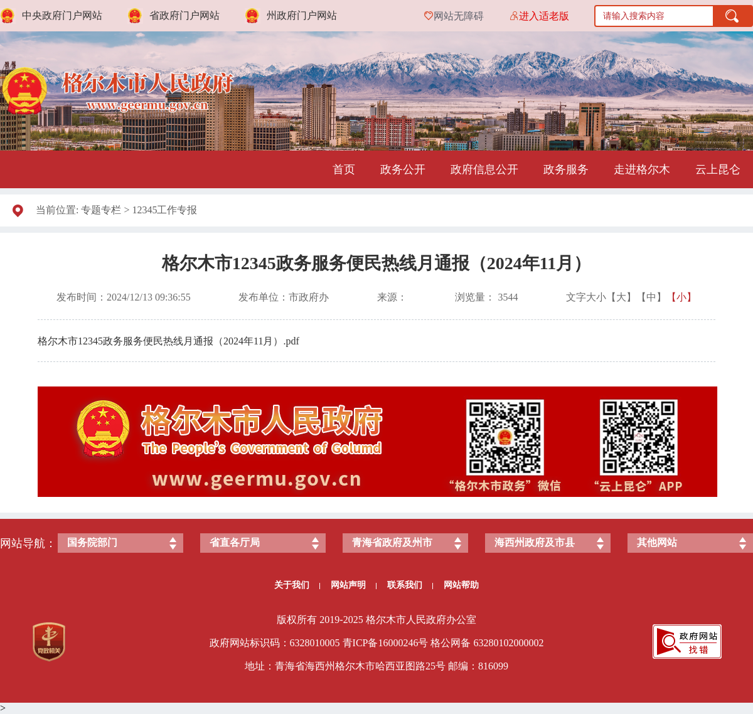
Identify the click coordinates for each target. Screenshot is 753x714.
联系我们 (410, 585)
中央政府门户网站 (62, 15)
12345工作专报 (164, 210)
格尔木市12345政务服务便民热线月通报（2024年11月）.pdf (168, 341)
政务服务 (566, 169)
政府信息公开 (484, 169)
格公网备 (450, 642)
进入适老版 (544, 16)
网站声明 (353, 585)
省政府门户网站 (184, 15)
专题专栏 (101, 210)
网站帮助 (461, 585)
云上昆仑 (717, 169)
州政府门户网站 (302, 15)
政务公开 (402, 169)
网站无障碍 (459, 16)
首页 (344, 169)
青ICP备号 (386, 642)
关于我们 (297, 585)
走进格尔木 (642, 169)
